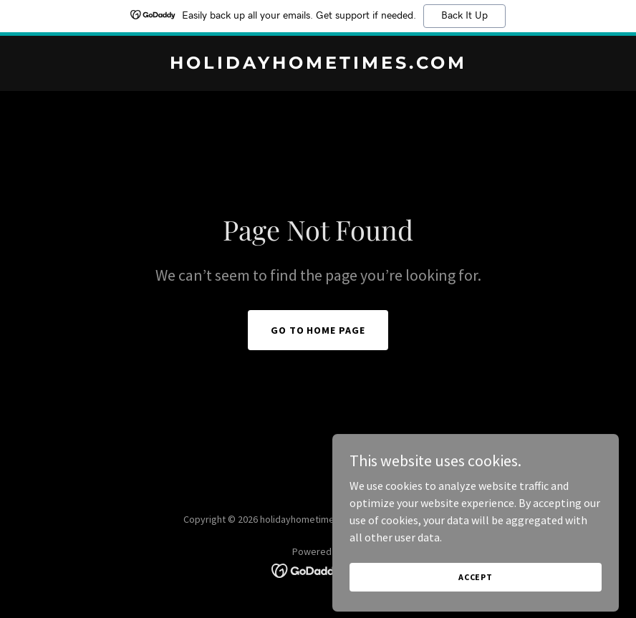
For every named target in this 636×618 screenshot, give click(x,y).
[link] (318, 64)
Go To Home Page (318, 330)
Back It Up (464, 16)
